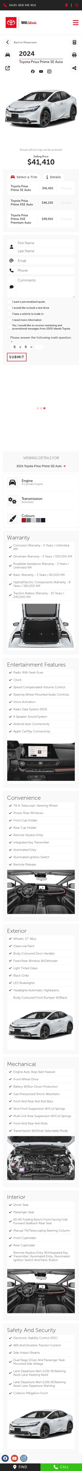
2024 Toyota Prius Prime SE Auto (41, 466)
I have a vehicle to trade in (28, 313)
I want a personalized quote (28, 301)
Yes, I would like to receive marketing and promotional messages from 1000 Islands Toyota (41, 327)
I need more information (27, 319)
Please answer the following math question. (41, 337)
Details (54, 177)
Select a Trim (24, 177)
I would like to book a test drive (30, 307)
